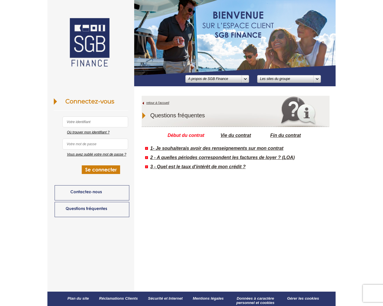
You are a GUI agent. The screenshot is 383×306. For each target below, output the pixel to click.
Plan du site (78, 298)
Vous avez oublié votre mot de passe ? (96, 154)
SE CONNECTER (103, 171)
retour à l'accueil (157, 102)
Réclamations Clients (118, 298)
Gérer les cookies (303, 298)
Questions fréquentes (92, 209)
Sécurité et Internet (165, 298)
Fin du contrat (285, 135)
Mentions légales (208, 298)
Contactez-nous (92, 192)
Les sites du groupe (275, 79)
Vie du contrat (235, 135)
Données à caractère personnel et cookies (255, 300)
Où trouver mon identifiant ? (88, 132)
